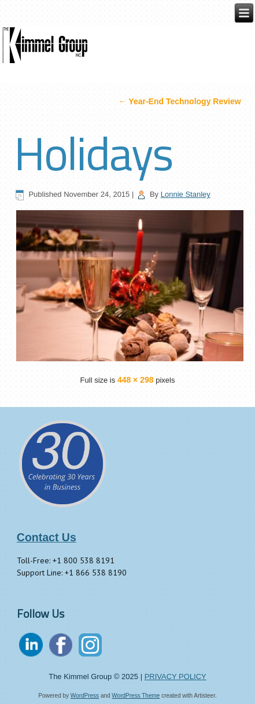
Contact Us (46, 537)
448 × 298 (135, 379)
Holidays (93, 153)
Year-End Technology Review (180, 101)
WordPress (85, 695)
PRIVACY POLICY (175, 676)
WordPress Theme (136, 695)
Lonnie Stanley (185, 194)
